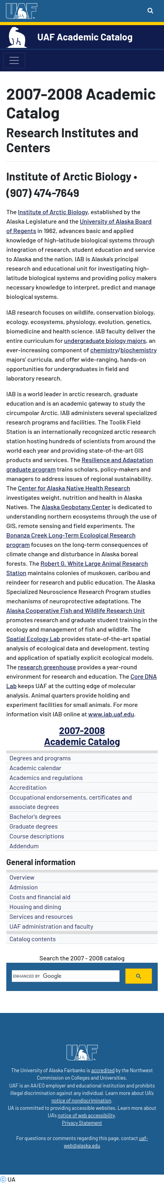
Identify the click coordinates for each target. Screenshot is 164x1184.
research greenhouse (47, 666)
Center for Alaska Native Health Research (74, 488)
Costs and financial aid (39, 896)
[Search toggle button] (150, 10)
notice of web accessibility (86, 1115)
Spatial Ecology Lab (33, 638)
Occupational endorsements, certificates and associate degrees (70, 801)
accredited (103, 1070)
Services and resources (41, 916)
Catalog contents (32, 938)
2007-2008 (82, 730)
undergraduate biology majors (105, 340)
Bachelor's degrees (35, 816)
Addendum (24, 845)
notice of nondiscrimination (81, 1100)
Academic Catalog (82, 741)
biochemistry (138, 349)
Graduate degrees (33, 826)
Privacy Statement (82, 1123)
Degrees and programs (40, 757)
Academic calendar (35, 767)
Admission (23, 887)
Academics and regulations (46, 777)
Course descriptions (36, 836)
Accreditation (27, 787)
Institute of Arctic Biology (53, 211)
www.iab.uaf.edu (111, 714)
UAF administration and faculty (51, 926)
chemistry (104, 349)
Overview (22, 877)
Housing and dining (35, 906)
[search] (65, 976)
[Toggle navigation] (14, 60)
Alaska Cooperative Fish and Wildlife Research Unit (75, 610)
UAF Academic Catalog (85, 36)
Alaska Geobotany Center (76, 506)
